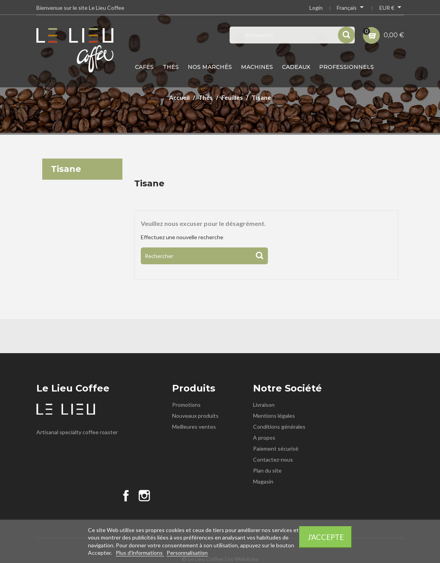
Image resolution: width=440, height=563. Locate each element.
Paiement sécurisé (275, 448)
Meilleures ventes (194, 426)
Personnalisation (187, 552)
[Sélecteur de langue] (351, 9)
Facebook (126, 495)
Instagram (144, 495)
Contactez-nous (273, 459)
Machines (257, 66)
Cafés (144, 66)
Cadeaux (296, 66)
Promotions (186, 404)
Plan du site (267, 470)
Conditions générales (279, 426)
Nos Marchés (210, 66)
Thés (171, 66)
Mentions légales (274, 415)
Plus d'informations (140, 552)
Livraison (264, 404)
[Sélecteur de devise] (391, 9)
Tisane (66, 169)
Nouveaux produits (195, 415)
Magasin (263, 481)
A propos (264, 437)
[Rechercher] (204, 255)
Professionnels (346, 66)
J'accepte (325, 537)
